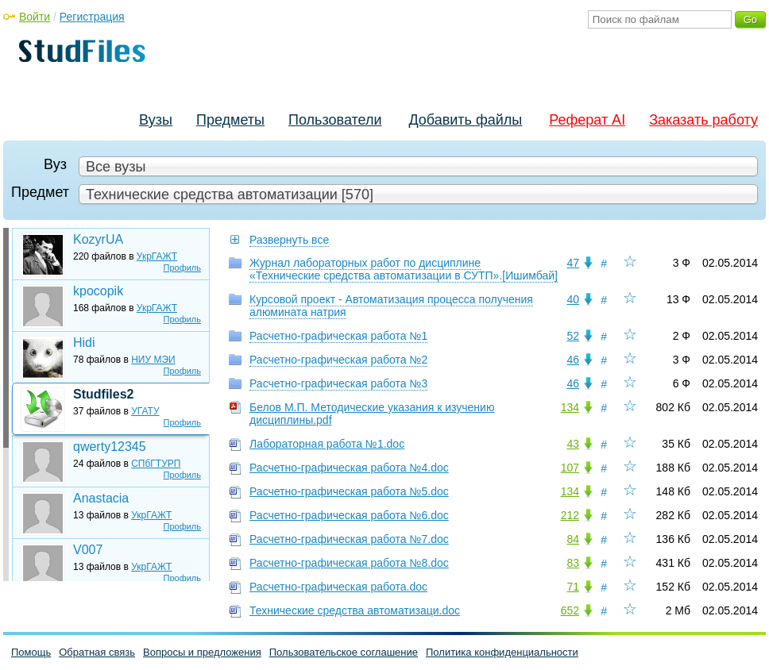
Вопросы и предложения (202, 652)
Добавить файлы (465, 120)
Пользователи (334, 120)
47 (572, 262)
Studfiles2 (103, 394)
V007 (87, 549)
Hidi (84, 342)
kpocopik (98, 291)
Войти (34, 16)
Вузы (155, 120)
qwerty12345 (109, 446)
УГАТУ (145, 411)
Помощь (31, 652)
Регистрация (92, 16)
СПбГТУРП (155, 463)
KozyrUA (98, 239)
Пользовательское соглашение (343, 652)
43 (572, 443)
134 (570, 407)
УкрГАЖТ (157, 256)
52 (572, 335)
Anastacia (101, 498)
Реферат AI (587, 120)
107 (570, 467)
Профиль (183, 267)
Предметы (230, 120)
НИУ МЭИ (153, 359)
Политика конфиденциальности (502, 652)
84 (572, 539)
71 (572, 586)
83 (572, 562)
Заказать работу (703, 120)
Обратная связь (97, 652)
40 (572, 299)
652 (570, 610)
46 (572, 359)
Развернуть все (289, 239)
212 (570, 515)
